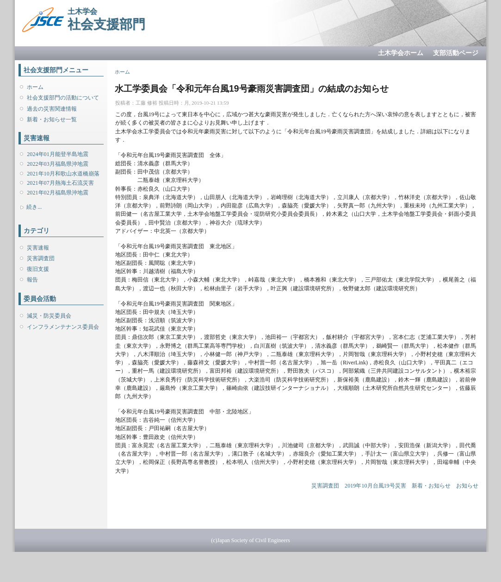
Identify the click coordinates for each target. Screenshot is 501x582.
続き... (34, 207)
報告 (32, 279)
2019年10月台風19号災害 (375, 485)
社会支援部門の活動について (63, 97)
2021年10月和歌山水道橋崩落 (63, 173)
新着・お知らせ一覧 (52, 119)
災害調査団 (41, 258)
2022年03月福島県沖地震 (57, 164)
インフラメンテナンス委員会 (63, 327)
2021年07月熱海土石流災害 (60, 183)
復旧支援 (38, 269)
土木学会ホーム (400, 53)
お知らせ (467, 485)
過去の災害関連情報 (52, 109)
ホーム (35, 87)
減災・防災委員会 (49, 316)
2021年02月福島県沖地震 (57, 192)
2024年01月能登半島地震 (57, 154)
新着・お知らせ (431, 485)
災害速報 (38, 247)
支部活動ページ (455, 53)
